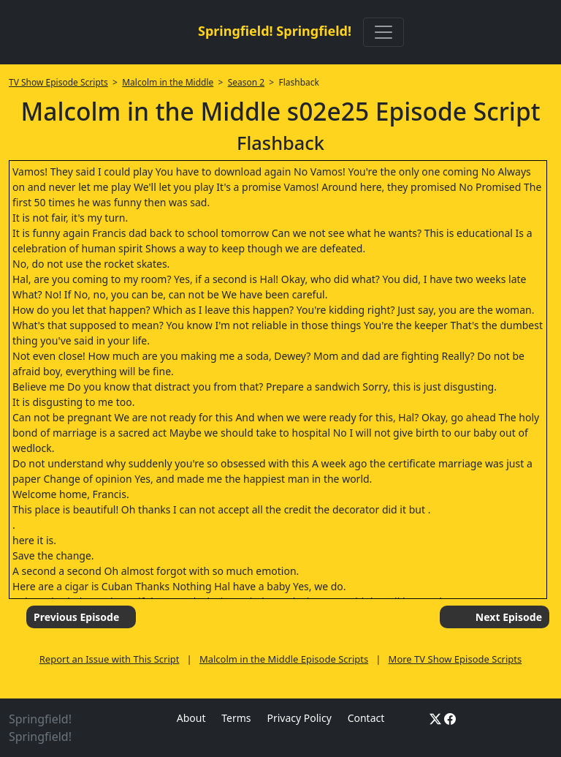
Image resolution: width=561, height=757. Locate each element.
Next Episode (509, 617)
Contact (366, 718)
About (191, 718)
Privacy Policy (299, 718)
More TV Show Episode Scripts (455, 659)
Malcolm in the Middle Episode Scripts (283, 659)
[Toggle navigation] (383, 32)
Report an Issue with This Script (109, 659)
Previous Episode (76, 617)
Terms (236, 718)
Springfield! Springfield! (274, 30)
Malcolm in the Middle (167, 82)
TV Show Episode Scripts (58, 82)
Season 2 (246, 82)
